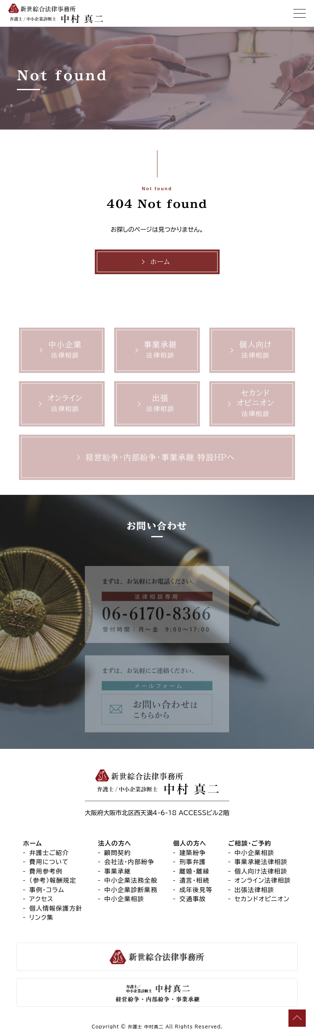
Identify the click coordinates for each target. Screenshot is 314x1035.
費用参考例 (46, 871)
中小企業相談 (124, 899)
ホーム (160, 262)
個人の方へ (189, 843)
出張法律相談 (254, 890)
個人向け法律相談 (260, 871)
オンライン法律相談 (262, 880)
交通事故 (192, 899)
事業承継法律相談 (261, 862)
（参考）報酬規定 (52, 880)
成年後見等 (196, 890)
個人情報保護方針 (55, 908)
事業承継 (117, 871)
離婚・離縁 (194, 871)
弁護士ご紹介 (49, 853)
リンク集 (41, 917)
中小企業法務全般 (130, 880)
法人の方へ (114, 843)
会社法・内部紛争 (129, 862)
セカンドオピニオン (262, 899)
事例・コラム (46, 890)
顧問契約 (117, 853)
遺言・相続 (194, 880)
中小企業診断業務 (130, 890)
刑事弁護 (192, 862)
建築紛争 (192, 853)
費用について (49, 862)
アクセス (41, 899)
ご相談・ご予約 (249, 843)
